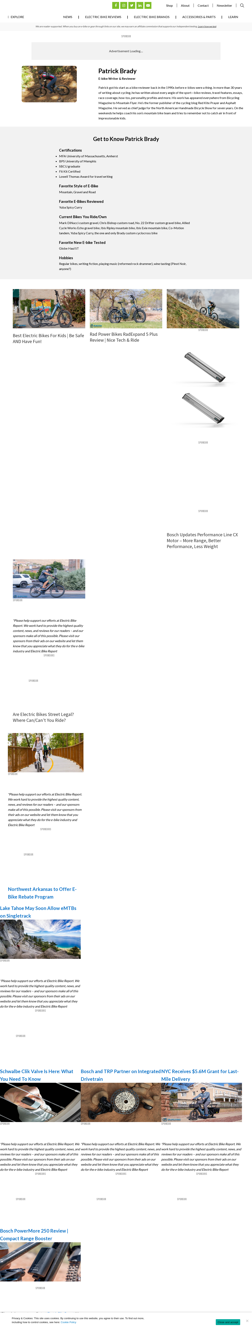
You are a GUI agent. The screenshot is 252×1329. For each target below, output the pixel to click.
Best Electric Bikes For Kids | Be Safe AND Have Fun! (48, 338)
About (185, 5)
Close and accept (228, 1322)
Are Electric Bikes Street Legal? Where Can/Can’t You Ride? (43, 717)
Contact (203, 5)
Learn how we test (207, 26)
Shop (169, 5)
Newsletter (224, 5)
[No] (247, 1321)
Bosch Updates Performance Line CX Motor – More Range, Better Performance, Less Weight (202, 540)
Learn (233, 17)
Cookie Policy (68, 1322)
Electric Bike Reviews (103, 17)
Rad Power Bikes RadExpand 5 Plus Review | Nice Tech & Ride (124, 337)
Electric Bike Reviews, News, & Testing (27, 7)
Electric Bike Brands (152, 17)
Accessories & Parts (199, 17)
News (67, 17)
